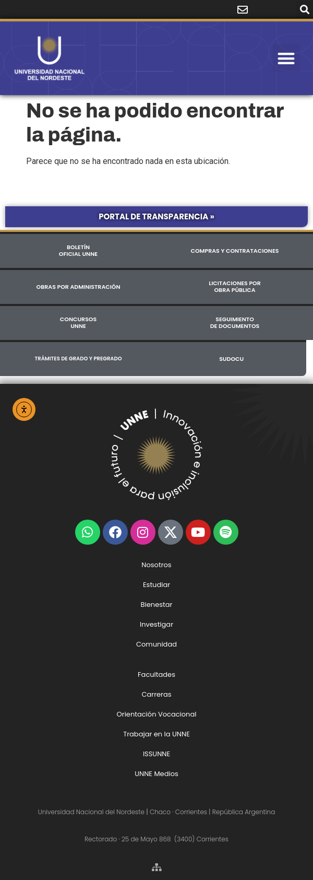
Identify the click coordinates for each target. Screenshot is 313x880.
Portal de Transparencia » (156, 216)
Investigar (156, 624)
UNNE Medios (156, 774)
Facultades (156, 674)
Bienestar (157, 604)
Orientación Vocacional (157, 714)
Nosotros (156, 565)
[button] (304, 9)
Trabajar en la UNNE (156, 734)
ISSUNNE (156, 754)
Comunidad (156, 644)
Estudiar (156, 585)
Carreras (156, 694)
